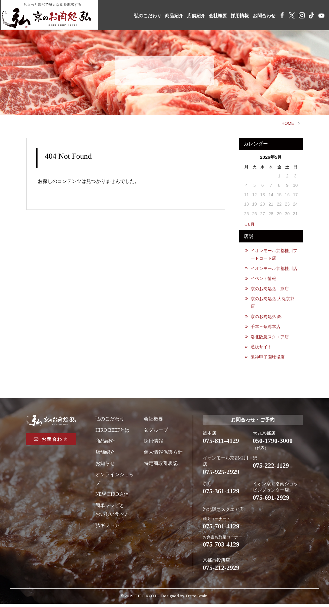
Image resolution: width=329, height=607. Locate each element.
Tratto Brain (196, 599)
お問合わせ (262, 15)
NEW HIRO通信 (112, 496)
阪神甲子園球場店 (268, 358)
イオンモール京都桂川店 (274, 268)
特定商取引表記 (161, 465)
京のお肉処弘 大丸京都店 (272, 303)
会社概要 (213, 15)
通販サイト (261, 348)
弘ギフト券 (107, 527)
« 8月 (250, 224)
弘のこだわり (138, 15)
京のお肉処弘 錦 (266, 317)
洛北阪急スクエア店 (270, 338)
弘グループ (156, 431)
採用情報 (236, 15)
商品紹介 (167, 15)
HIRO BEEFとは (112, 431)
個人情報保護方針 (163, 453)
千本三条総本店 (266, 327)
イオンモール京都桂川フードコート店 (274, 254)
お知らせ (105, 465)
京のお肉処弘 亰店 (270, 289)
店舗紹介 (190, 15)
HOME (287, 123)
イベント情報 (263, 279)
